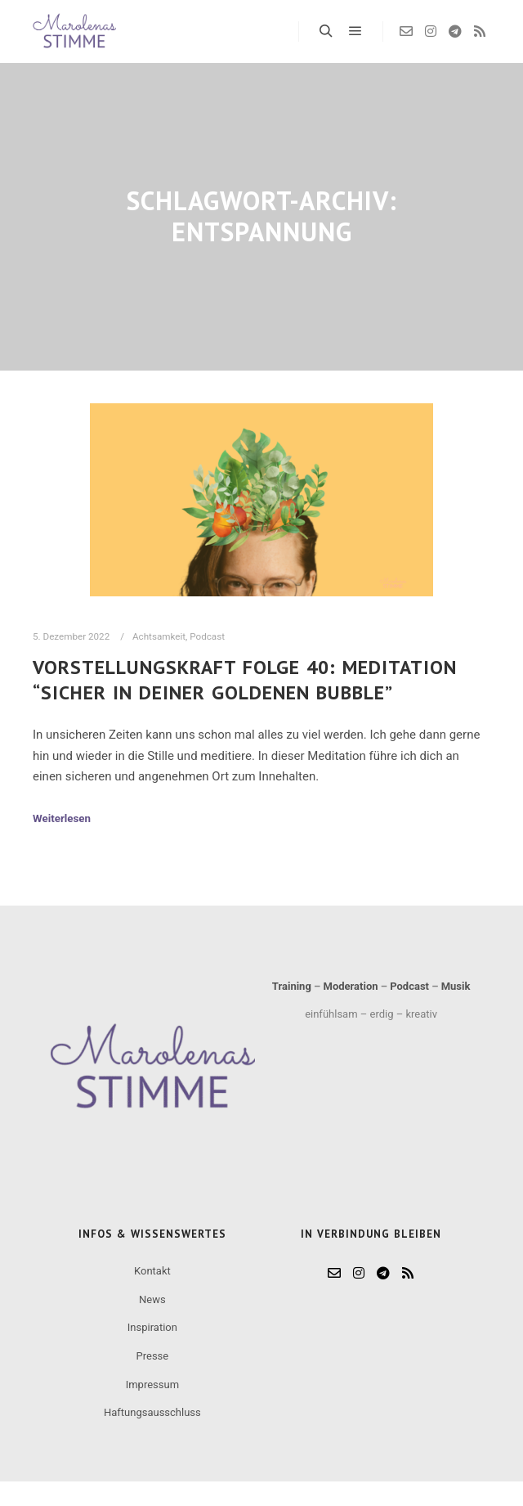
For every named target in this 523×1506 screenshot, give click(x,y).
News (152, 1299)
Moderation (351, 986)
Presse (152, 1356)
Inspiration (152, 1327)
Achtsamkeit (159, 636)
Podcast (207, 636)
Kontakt (152, 1271)
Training (291, 986)
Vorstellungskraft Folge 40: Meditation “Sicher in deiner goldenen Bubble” (245, 679)
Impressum (152, 1384)
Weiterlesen (62, 818)
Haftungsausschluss (152, 1412)
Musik (456, 986)
